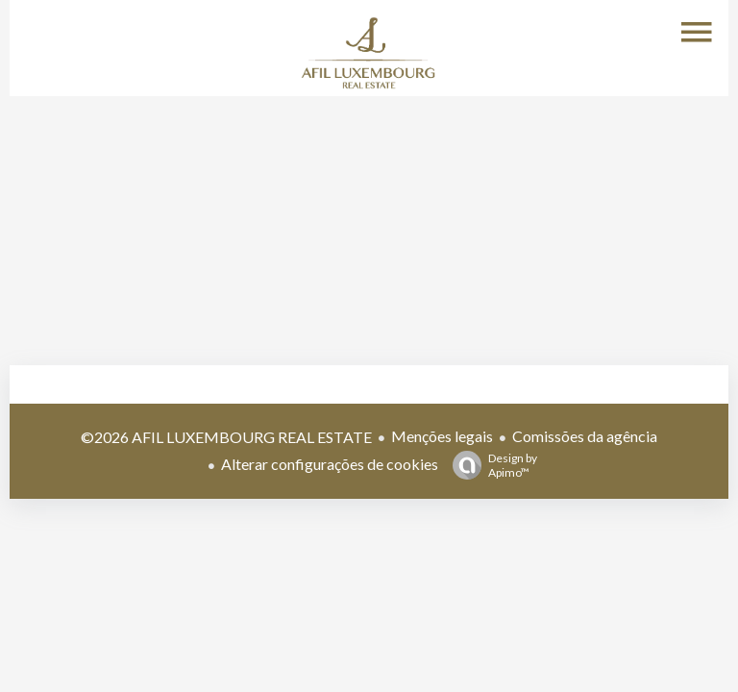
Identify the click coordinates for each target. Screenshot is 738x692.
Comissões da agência (584, 436)
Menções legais (442, 436)
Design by (490, 465)
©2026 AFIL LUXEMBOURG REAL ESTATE (226, 437)
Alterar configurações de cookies (329, 464)
